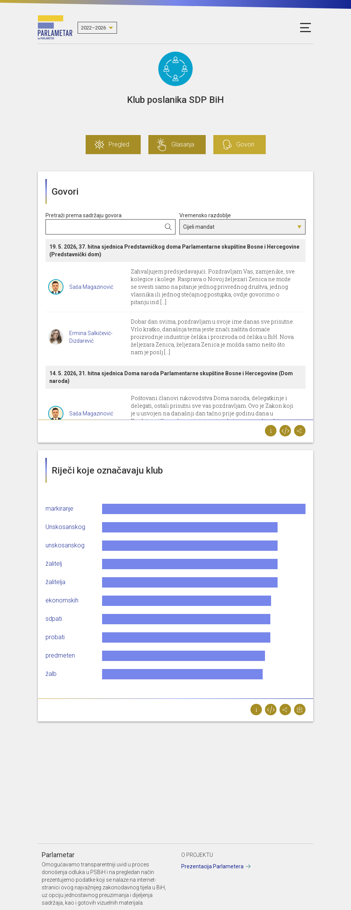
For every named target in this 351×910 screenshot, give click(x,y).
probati (55, 637)
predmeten (60, 655)
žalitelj (54, 563)
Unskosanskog (65, 527)
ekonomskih (62, 600)
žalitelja (55, 582)
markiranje (59, 508)
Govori (245, 144)
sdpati (54, 618)
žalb (51, 673)
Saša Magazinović (91, 287)
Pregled (119, 144)
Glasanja (182, 144)
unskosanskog (65, 545)
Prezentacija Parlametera (212, 866)
